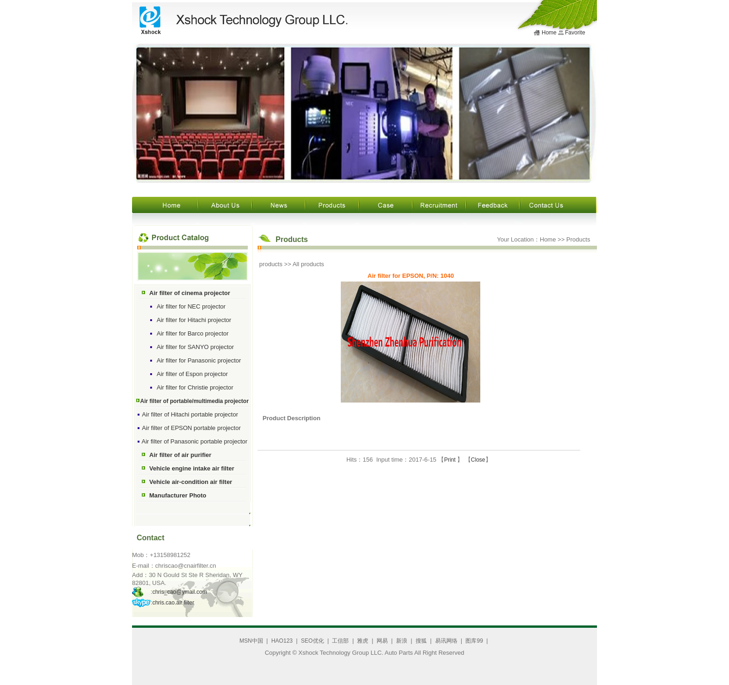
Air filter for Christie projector (195, 387)
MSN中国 (251, 641)
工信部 (340, 641)
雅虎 (362, 641)
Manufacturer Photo (177, 495)
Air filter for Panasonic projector (199, 360)
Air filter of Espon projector (192, 373)
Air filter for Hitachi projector (194, 319)
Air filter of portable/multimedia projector (194, 401)
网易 (382, 641)
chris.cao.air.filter (173, 602)
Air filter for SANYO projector (195, 346)
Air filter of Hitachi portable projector (190, 414)
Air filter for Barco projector (193, 333)
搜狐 (421, 641)
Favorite (575, 32)
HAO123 (281, 641)
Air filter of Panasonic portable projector (195, 441)
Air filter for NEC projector (191, 306)
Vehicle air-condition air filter (190, 481)
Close (478, 460)
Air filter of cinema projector (189, 292)
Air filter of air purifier (180, 454)
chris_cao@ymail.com (179, 592)
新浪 (401, 641)
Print (450, 460)
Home (549, 32)
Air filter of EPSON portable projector (191, 427)
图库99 (474, 641)
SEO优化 (312, 641)
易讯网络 (446, 641)
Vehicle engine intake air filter (191, 468)
